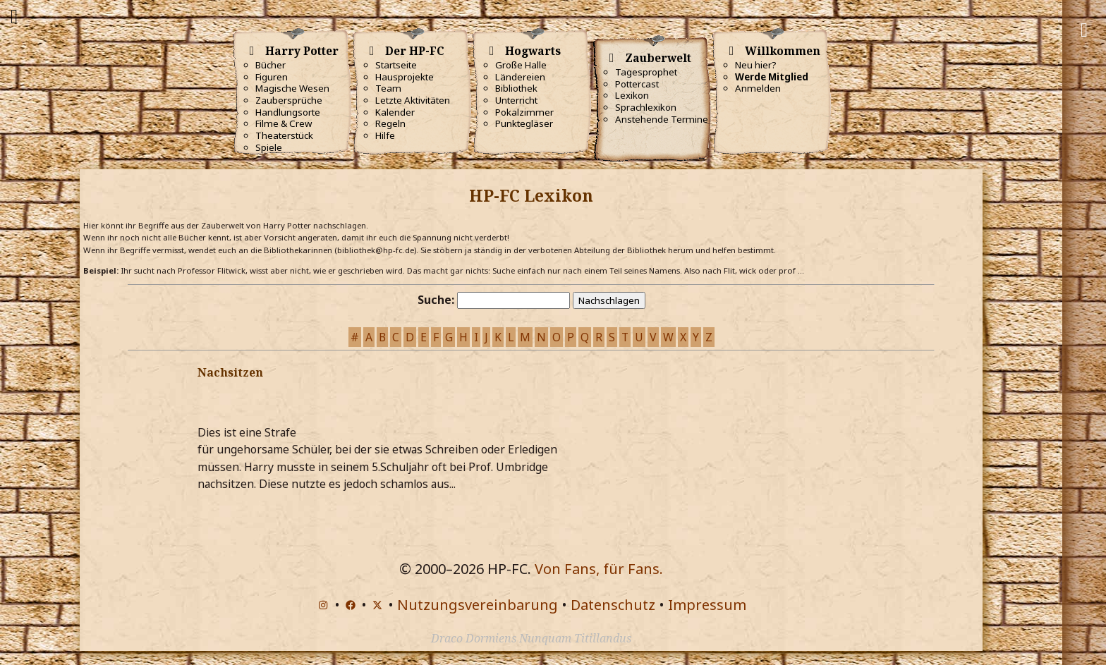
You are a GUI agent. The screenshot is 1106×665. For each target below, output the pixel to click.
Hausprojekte (404, 77)
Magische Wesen (292, 88)
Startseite (396, 65)
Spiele (268, 147)
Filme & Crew (283, 123)
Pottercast (637, 84)
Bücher (270, 65)
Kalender (395, 112)
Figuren (271, 77)
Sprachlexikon (645, 107)
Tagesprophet (646, 72)
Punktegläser (524, 123)
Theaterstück (284, 135)
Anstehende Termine (661, 119)
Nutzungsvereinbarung (477, 604)
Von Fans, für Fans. (599, 568)
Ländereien (520, 77)
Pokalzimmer (524, 112)
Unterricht (516, 100)
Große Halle (521, 65)
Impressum (707, 604)
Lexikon (632, 95)
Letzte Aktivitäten (412, 100)
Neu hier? (756, 65)
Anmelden (758, 88)
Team (388, 88)
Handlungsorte (287, 112)
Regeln (390, 123)
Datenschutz (613, 604)
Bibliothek (516, 88)
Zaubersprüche (288, 100)
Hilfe (385, 135)
